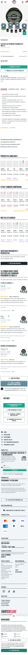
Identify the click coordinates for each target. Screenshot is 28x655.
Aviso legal (4, 596)
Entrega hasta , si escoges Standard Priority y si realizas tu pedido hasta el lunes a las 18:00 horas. (14, 78)
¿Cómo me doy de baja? (19, 474)
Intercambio (5, 437)
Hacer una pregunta (14, 263)
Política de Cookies (4, 603)
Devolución (5, 435)
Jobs (16, 567)
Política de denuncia (5, 605)
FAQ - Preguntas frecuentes (10, 442)
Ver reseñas (24, 51)
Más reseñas (14, 378)
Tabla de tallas (6, 440)
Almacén (17, 565)
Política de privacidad (5, 602)
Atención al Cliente (7, 445)
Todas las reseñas (4, 572)
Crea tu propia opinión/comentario (14, 384)
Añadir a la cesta (14, 67)
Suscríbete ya (15, 470)
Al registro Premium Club (14, 500)
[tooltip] (26, 56)
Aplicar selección (14, 640)
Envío (4, 432)
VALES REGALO (18, 572)
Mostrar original (4, 354)
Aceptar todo (14, 650)
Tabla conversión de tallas (6, 571)
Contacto (3, 578)
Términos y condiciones (5, 600)
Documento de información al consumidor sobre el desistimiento (6, 568)
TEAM (16, 570)
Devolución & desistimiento (6, 565)
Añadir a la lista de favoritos (14, 71)
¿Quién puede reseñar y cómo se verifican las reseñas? (14, 279)
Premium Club (16, 388)
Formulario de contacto (19, 547)
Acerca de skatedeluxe (19, 564)
